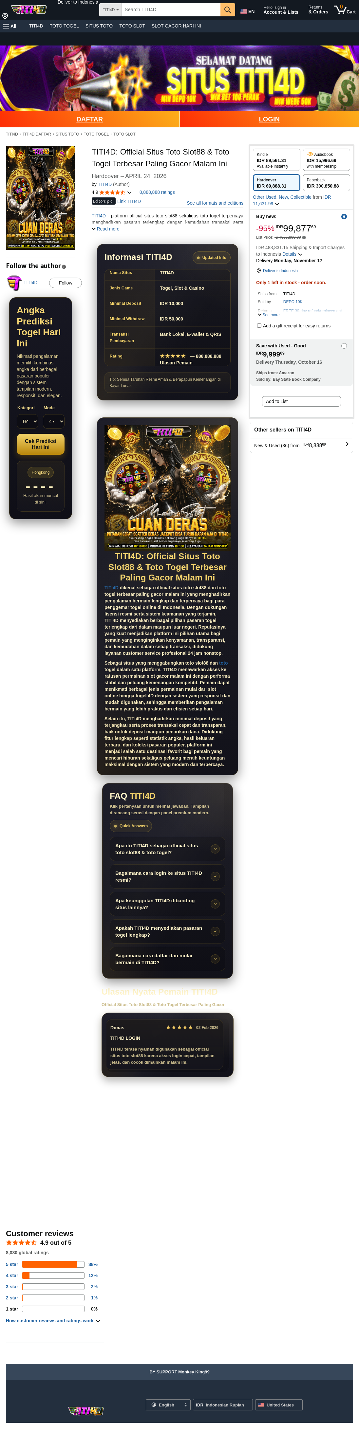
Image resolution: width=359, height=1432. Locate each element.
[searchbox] (171, 10)
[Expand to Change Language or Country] (185, 1405)
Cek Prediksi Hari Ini (40, 444)
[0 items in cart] (345, 10)
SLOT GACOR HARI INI (176, 25)
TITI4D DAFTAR (37, 134)
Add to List (277, 401)
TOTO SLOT (132, 25)
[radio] (276, 160)
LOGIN (269, 119)
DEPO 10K (293, 302)
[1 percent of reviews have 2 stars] (52, 1297)
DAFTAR (89, 119)
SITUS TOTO (99, 25)
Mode (49, 407)
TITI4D (36, 25)
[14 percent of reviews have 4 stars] (52, 1275)
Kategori (26, 407)
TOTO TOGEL (64, 25)
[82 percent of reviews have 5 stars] (52, 1264)
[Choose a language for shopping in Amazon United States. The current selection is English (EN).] (247, 10)
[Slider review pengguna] (167, 1045)
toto (223, 663)
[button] (78, 2)
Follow (65, 282)
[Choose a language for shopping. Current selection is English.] (164, 1405)
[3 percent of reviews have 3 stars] (52, 1286)
